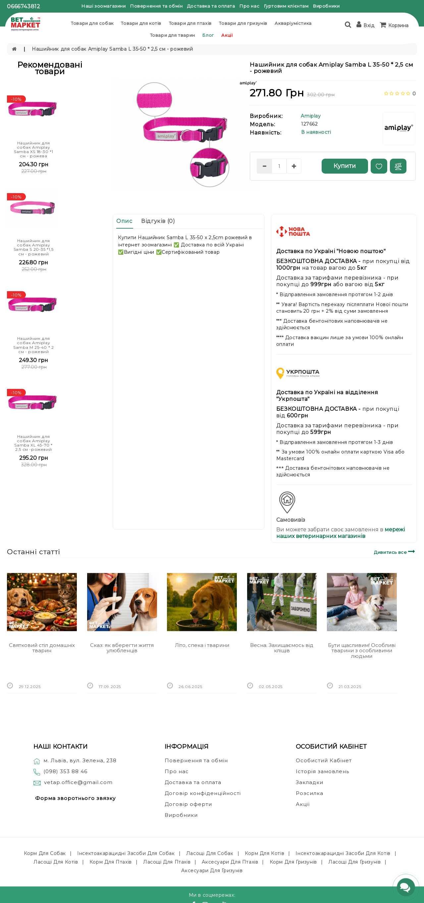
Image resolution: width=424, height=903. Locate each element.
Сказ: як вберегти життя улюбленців (122, 648)
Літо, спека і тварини (202, 645)
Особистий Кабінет (324, 760)
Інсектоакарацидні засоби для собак (126, 853)
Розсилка (309, 793)
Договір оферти (188, 804)
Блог (208, 35)
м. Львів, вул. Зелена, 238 (75, 760)
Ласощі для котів (55, 862)
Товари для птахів (190, 23)
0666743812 (23, 6)
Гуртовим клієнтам (286, 6)
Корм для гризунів (293, 862)
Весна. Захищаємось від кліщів (281, 648)
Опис (124, 221)
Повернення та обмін (156, 6)
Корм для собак (45, 853)
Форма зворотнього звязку (75, 798)
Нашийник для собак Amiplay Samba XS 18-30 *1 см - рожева (33, 149)
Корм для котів (264, 853)
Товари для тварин (172, 35)
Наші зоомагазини (103, 6)
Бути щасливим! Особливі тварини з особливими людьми (362, 650)
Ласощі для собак (210, 853)
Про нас (249, 6)
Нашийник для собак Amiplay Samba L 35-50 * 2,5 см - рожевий (112, 49)
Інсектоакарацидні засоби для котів (342, 853)
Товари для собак (92, 23)
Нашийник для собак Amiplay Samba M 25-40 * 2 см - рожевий (33, 345)
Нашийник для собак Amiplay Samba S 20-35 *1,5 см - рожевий (34, 247)
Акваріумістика (293, 23)
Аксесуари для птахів (230, 862)
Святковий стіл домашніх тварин (42, 648)
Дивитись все (395, 551)
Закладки (309, 782)
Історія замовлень (322, 771)
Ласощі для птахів (166, 862)
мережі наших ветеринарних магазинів (340, 532)
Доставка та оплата (211, 6)
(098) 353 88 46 (65, 771)
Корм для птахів (110, 862)
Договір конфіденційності (203, 793)
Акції (227, 35)
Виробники (326, 6)
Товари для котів (141, 23)
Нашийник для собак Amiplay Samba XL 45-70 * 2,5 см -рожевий (33, 443)
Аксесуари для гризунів (211, 871)
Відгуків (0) (158, 221)
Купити (345, 166)
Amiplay (311, 116)
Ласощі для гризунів (354, 862)
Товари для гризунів (243, 23)
